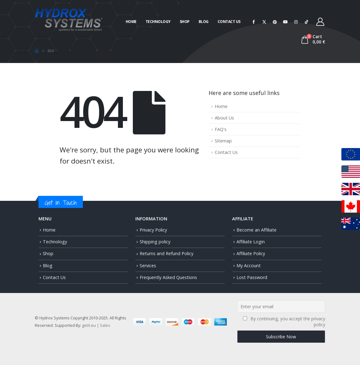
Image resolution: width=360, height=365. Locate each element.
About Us (224, 118)
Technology (158, 21)
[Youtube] (285, 21)
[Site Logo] (69, 19)
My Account (248, 265)
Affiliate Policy (250, 253)
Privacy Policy (153, 230)
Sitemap (223, 141)
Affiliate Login (250, 242)
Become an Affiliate (256, 230)
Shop (185, 21)
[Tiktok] (306, 21)
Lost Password (251, 277)
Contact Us (229, 21)
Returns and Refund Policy (166, 253)
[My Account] (320, 22)
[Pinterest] (275, 21)
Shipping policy (155, 242)
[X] (264, 21)
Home (131, 21)
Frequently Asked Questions (168, 277)
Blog (204, 21)
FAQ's (221, 129)
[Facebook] (254, 21)
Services (148, 265)
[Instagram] (296, 21)
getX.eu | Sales (96, 325)
